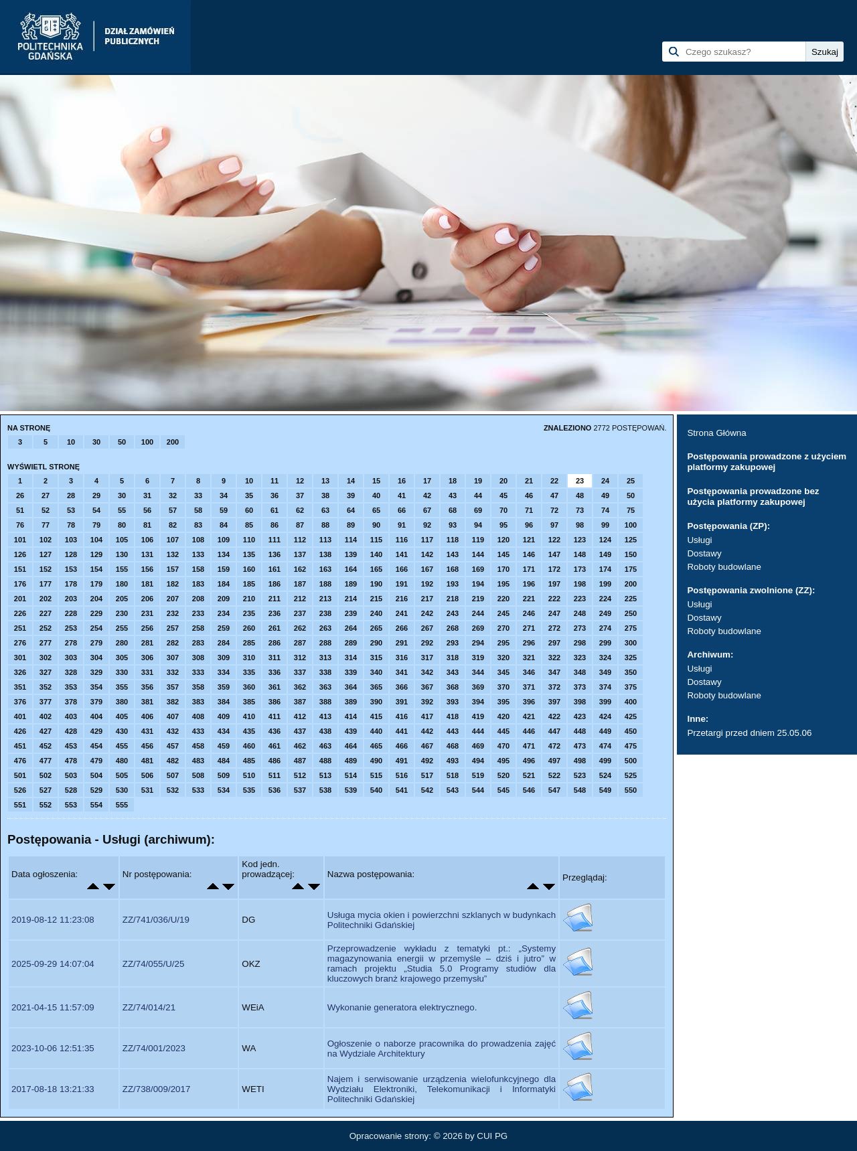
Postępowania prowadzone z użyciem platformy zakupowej (766, 461)
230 (122, 613)
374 (605, 687)
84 (224, 525)
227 (46, 613)
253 (71, 628)
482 (173, 761)
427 (46, 731)
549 (605, 790)
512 (300, 775)
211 (274, 599)
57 (173, 510)
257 (173, 628)
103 (71, 540)
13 (325, 481)
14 (351, 481)
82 (173, 525)
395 (503, 702)
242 (427, 613)
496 (529, 761)
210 (249, 599)
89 (351, 525)
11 (274, 481)
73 (580, 510)
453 (71, 746)
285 (249, 643)
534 (224, 790)
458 (198, 746)
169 (478, 569)
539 (351, 790)
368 (453, 687)
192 (427, 584)
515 (376, 775)
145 (503, 554)
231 (147, 613)
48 (580, 495)
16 (402, 481)
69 (478, 510)
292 (427, 643)
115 (376, 540)
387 (300, 702)
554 (96, 805)
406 (147, 716)
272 (554, 628)
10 (71, 442)
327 (46, 672)
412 (300, 716)
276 (20, 643)
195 (503, 584)
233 (198, 613)
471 (529, 746)
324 (605, 658)
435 (249, 731)
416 (402, 716)
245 (503, 613)
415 (376, 716)
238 (325, 613)
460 (249, 746)
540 (376, 790)
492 (427, 761)
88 (325, 525)
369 (478, 687)
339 (351, 672)
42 (427, 495)
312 (300, 658)
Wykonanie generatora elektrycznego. (402, 1007)
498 (580, 761)
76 (20, 525)
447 (554, 731)
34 (224, 495)
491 (402, 761)
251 (20, 628)
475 (631, 746)
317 (427, 658)
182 (173, 584)
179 (96, 584)
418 (453, 716)
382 (173, 702)
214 (351, 599)
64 (351, 510)
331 (147, 672)
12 (300, 481)
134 (224, 554)
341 (402, 672)
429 (96, 731)
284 (224, 643)
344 (478, 672)
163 (325, 569)
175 (631, 569)
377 (46, 702)
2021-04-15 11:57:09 (52, 1007)
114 (351, 540)
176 (20, 584)
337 (300, 672)
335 (249, 672)
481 (147, 761)
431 (147, 731)
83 (198, 525)
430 (122, 731)
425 (631, 716)
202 (46, 599)
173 (580, 569)
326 (20, 672)
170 (503, 569)
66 (402, 510)
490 (376, 761)
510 (249, 775)
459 (224, 746)
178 (71, 584)
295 (503, 643)
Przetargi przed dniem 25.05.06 (749, 733)
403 (71, 716)
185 (249, 584)
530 (122, 790)
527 (46, 790)
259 (224, 628)
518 (453, 775)
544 (478, 790)
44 (478, 495)
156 (147, 569)
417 (427, 716)
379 (96, 702)
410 (249, 716)
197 (554, 584)
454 (96, 746)
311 (274, 658)
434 (224, 731)
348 (580, 672)
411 (274, 716)
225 (631, 599)
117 (427, 540)
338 (325, 672)
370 (503, 687)
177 (46, 584)
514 (351, 775)
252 (46, 628)
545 (503, 790)
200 (173, 442)
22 (554, 481)
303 (71, 658)
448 (580, 731)
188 (325, 584)
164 (351, 569)
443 (453, 731)
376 (20, 702)
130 (122, 554)
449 (605, 731)
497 (554, 761)
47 (554, 495)
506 (147, 775)
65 (376, 510)
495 (503, 761)
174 (605, 569)
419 (478, 716)
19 (478, 481)
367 (427, 687)
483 (198, 761)
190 (376, 584)
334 (224, 672)
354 (96, 687)
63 (325, 510)
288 (325, 643)
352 (46, 687)
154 (96, 569)
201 (20, 599)
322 (554, 658)
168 (453, 569)
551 (20, 805)
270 (503, 628)
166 (402, 569)
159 (224, 569)
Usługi (699, 540)
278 (71, 643)
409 (224, 716)
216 (402, 599)
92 (427, 525)
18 (453, 481)
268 (453, 628)
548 (580, 790)
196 (529, 584)
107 (173, 540)
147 (554, 554)
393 (453, 702)
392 (427, 702)
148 (580, 554)
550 (631, 790)
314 (351, 658)
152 (46, 569)
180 (122, 584)
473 (580, 746)
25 (631, 481)
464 (351, 746)
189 (351, 584)
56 (147, 510)
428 (71, 731)
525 (631, 775)
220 (503, 599)
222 (554, 599)
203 (71, 599)
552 (46, 805)
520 (503, 775)
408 (198, 716)
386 (274, 702)
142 (427, 554)
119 (478, 540)
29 (96, 495)
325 (631, 658)
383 (198, 702)
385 (249, 702)
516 (402, 775)
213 (325, 599)
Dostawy (704, 553)
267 (427, 628)
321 (529, 658)
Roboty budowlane (724, 567)
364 (351, 687)
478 (71, 761)
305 (122, 658)
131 (147, 554)
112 (300, 540)
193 (453, 584)
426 (20, 731)
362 (300, 687)
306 (147, 658)
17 (427, 481)
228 (71, 613)
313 (325, 658)
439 (351, 731)
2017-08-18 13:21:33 (52, 1089)
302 (46, 658)
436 (274, 731)
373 (580, 687)
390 (376, 702)
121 (529, 540)
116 (402, 540)
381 (147, 702)
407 (173, 716)
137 (300, 554)
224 (605, 599)
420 (503, 716)
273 (580, 628)
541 (402, 790)
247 (554, 613)
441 (402, 731)
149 (605, 554)
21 (529, 481)
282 (173, 643)
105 (122, 540)
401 (20, 716)
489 (351, 761)
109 (224, 540)
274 (605, 628)
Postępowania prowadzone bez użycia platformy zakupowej (753, 496)
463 (325, 746)
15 (376, 481)
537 (300, 790)
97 (554, 525)
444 (478, 731)
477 (46, 761)
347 (554, 672)
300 (631, 643)
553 (71, 805)
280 (122, 643)
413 (325, 716)
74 (605, 510)
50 (122, 442)
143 (453, 554)
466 (402, 746)
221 (529, 599)
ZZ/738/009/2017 (157, 1089)
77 (46, 525)
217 (427, 599)
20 (503, 481)
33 (198, 495)
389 (351, 702)
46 (529, 495)
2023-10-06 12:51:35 (52, 1048)
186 (274, 584)
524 (605, 775)
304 (96, 658)
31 (147, 495)
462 (300, 746)
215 (376, 599)
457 (173, 746)
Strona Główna (716, 433)
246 (529, 613)
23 (580, 481)
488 (325, 761)
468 (453, 746)
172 (554, 569)
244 (478, 613)
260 (249, 628)
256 (147, 628)
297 (554, 643)
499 (605, 761)
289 (351, 643)
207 (173, 599)
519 (478, 775)
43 (453, 495)
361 (274, 687)
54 (96, 510)
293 (453, 643)
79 (96, 525)
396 (529, 702)
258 (198, 628)
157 (173, 569)
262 (300, 628)
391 (402, 702)
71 (529, 510)
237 (300, 613)
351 (20, 687)
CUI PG (492, 1136)
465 (376, 746)
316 (402, 658)
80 (122, 525)
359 (224, 687)
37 (300, 495)
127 (46, 554)
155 (122, 569)
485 (249, 761)
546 (529, 790)
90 (376, 525)
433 (198, 731)
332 (173, 672)
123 (580, 540)
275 (631, 628)
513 (325, 775)
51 (20, 510)
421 (529, 716)
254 (96, 628)
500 (631, 761)
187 (300, 584)
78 (71, 525)
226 (20, 613)
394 (478, 702)
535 (249, 790)
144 (478, 554)
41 (402, 495)
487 (300, 761)
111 (274, 540)
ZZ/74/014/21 (149, 1007)
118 (453, 540)
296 (529, 643)
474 (605, 746)
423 (580, 716)
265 (376, 628)
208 (198, 599)
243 (453, 613)
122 (554, 540)
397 (554, 702)
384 (224, 702)
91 (402, 525)
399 (605, 702)
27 (46, 495)
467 (427, 746)
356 (147, 687)
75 (631, 510)
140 (376, 554)
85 (249, 525)
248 (580, 613)
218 (453, 599)
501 (20, 775)
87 (300, 525)
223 (580, 599)
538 (325, 790)
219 (478, 599)
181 (147, 584)
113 (325, 540)
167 (427, 569)
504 (96, 775)
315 (376, 658)
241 (402, 613)
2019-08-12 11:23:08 (52, 920)
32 (173, 495)
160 (249, 569)
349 (605, 672)
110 (249, 540)
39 (351, 495)
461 (274, 746)
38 (325, 495)
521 (529, 775)
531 (147, 790)
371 (529, 687)
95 (503, 525)
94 (478, 525)
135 (249, 554)
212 (300, 599)
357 (173, 687)
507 (173, 775)
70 (503, 510)
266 (402, 628)
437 (300, 731)
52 (46, 510)
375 (631, 687)
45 (503, 495)
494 (478, 761)
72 (554, 510)
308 (198, 658)
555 (122, 805)
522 (554, 775)
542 (427, 790)
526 (20, 790)
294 (478, 643)
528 (71, 790)
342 (427, 672)
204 (96, 599)
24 (605, 481)
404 (96, 716)
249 (605, 613)
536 (274, 790)
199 (605, 584)
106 (147, 540)
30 (96, 442)
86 (274, 525)
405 (122, 716)
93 (453, 525)
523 (580, 775)
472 (554, 746)
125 (631, 540)
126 (20, 554)
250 (631, 613)
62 (300, 510)
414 (351, 716)
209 (224, 599)
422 (554, 716)
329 (96, 672)
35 (249, 495)
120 (503, 540)
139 (351, 554)
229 (96, 613)
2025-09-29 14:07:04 (52, 964)
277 (46, 643)
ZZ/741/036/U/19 (156, 920)
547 (554, 790)
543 (453, 790)
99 (605, 525)
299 (605, 643)
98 (580, 525)
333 (198, 672)
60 (249, 510)
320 (503, 658)
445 (503, 731)
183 (198, 584)
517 (427, 775)
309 (224, 658)
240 (376, 613)
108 (198, 540)
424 (605, 716)
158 (198, 569)
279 (96, 643)
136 (274, 554)
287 (300, 643)
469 (478, 746)
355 (122, 687)
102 (46, 540)
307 (173, 658)
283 (198, 643)
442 (427, 731)
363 (325, 687)
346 (529, 672)
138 (325, 554)
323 (580, 658)
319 (478, 658)
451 (20, 746)
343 (453, 672)
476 (20, 761)
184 (224, 584)
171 (529, 569)
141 (402, 554)
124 (605, 540)
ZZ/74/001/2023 (154, 1048)
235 (249, 613)
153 (71, 569)
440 (376, 731)
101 (20, 540)
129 (96, 554)
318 (453, 658)
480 (122, 761)
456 (147, 746)
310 (249, 658)
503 (71, 775)
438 (325, 731)
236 (274, 613)
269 (478, 628)
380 (122, 702)
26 (20, 495)
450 (631, 731)
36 (274, 495)
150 (631, 554)
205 (122, 599)
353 (71, 687)
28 (71, 495)
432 (173, 731)
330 (122, 672)
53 (71, 510)
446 (529, 731)
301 (20, 658)
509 (224, 775)
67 (427, 510)
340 (376, 672)
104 (96, 540)
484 (224, 761)
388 (325, 702)
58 (198, 510)
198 (580, 584)
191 (402, 584)
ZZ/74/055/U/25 (154, 964)
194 (478, 584)
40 (376, 495)
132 (173, 554)
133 (198, 554)
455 (122, 746)
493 (453, 761)
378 (71, 702)
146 (529, 554)
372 (554, 687)
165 (376, 569)
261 (274, 628)
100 (147, 442)
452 (46, 746)
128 (71, 554)
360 (249, 687)
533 (198, 790)
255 (122, 628)
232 (173, 613)
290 (376, 643)
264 (351, 628)
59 (224, 510)
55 (122, 510)
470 (503, 746)
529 (96, 790)
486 (274, 761)
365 (376, 687)
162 (300, 569)
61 (274, 510)
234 (224, 613)
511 (274, 775)
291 (402, 643)
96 (529, 525)
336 (274, 672)
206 (147, 599)
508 (198, 775)
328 (71, 672)
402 (46, 716)
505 (122, 775)
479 (96, 761)
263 (325, 628)
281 (147, 643)
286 (274, 643)
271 (529, 628)
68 (453, 510)
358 (198, 687)
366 (402, 687)
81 (147, 525)
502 (46, 775)
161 (274, 569)
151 (20, 569)
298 (580, 643)
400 (631, 702)
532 (173, 790)
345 (503, 672)
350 (631, 672)
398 (580, 702)
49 (605, 495)
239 (351, 613)
